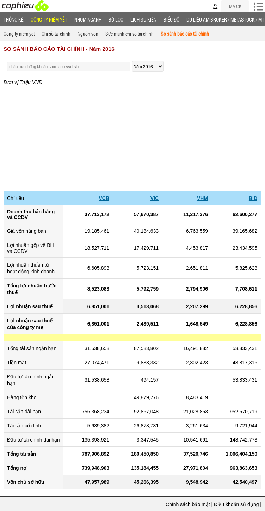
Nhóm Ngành (87, 19)
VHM (202, 198)
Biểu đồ (171, 19)
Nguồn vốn (88, 33)
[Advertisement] (132, 138)
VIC (154, 198)
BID (253, 198)
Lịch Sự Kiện (143, 19)
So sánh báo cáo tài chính (185, 33)
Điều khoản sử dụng (236, 504)
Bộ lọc (116, 19)
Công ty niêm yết (49, 19)
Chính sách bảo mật (188, 504)
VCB (104, 198)
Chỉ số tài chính (56, 33)
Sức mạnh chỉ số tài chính (129, 33)
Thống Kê (14, 19)
